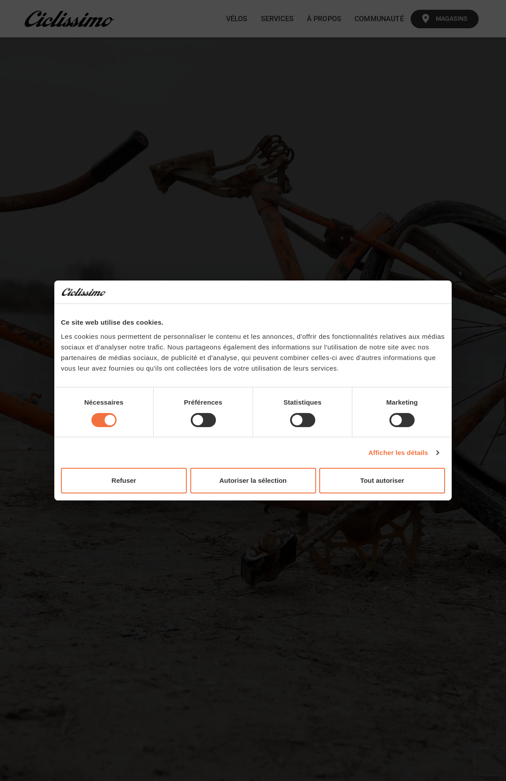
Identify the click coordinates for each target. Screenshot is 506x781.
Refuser (124, 480)
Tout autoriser (382, 480)
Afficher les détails (398, 452)
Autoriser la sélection (253, 480)
